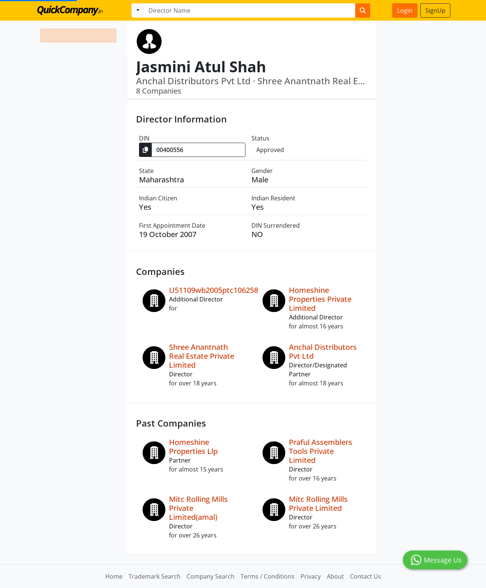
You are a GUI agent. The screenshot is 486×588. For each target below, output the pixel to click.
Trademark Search (155, 576)
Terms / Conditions (268, 576)
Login (405, 10)
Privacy (311, 576)
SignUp (435, 10)
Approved (270, 150)
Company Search (211, 576)
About (335, 576)
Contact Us (365, 576)
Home (114, 576)
